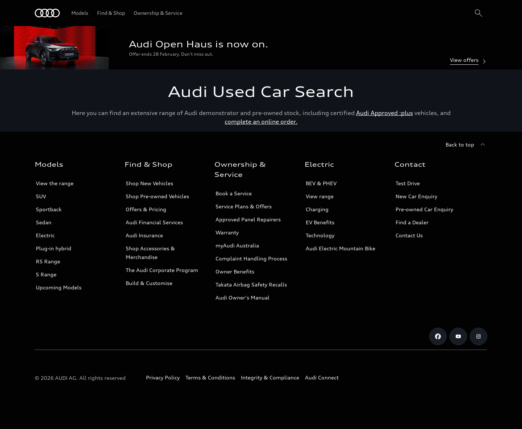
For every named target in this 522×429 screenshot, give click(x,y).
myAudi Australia (237, 245)
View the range (55, 183)
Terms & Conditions (210, 377)
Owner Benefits (235, 271)
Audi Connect (322, 377)
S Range (46, 274)
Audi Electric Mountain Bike (340, 248)
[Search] (478, 13)
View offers (468, 60)
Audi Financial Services (154, 222)
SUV (41, 196)
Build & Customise (149, 283)
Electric (45, 235)
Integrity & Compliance (270, 377)
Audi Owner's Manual (243, 297)
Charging (317, 209)
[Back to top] (466, 144)
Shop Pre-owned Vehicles (157, 196)
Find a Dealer (412, 222)
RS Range (48, 261)
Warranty (227, 232)
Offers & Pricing (146, 209)
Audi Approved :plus (384, 112)
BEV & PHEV (321, 183)
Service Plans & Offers (244, 206)
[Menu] (47, 13)
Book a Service (234, 193)
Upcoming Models (59, 287)
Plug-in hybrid (53, 248)
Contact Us (409, 235)
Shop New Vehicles (149, 183)
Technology (320, 235)
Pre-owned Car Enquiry (424, 209)
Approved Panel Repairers (248, 219)
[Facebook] (438, 336)
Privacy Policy (163, 377)
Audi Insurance (144, 235)
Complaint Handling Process (251, 258)
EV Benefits (320, 222)
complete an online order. (261, 121)
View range (320, 196)
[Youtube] (458, 336)
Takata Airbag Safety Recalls (251, 284)
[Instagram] (478, 336)
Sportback (49, 209)
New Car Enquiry (416, 196)
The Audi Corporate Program (162, 270)
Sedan (43, 222)
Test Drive (408, 183)
